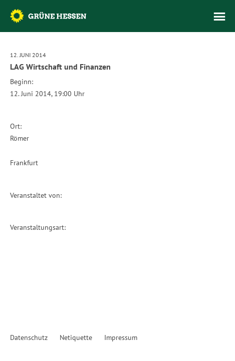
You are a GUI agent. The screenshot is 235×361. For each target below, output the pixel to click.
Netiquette (76, 337)
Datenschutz (29, 337)
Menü (219, 16)
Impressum (120, 337)
